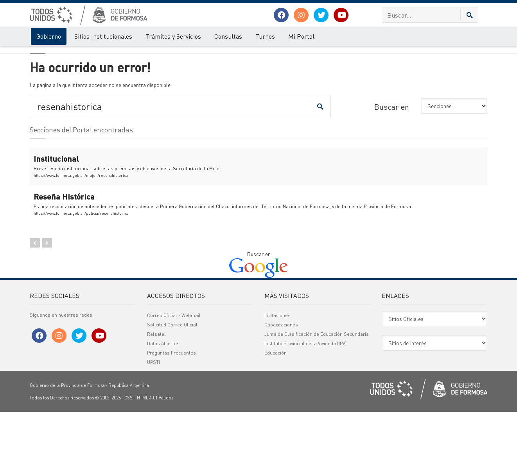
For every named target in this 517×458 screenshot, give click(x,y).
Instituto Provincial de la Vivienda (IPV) (305, 389)
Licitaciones (277, 361)
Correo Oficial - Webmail (174, 361)
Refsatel (156, 380)
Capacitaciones (281, 371)
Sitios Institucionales (103, 36)
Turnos (265, 36)
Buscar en (391, 153)
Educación (275, 399)
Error (62, 54)
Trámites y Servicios (173, 36)
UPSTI (153, 408)
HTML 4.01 (147, 444)
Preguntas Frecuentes (171, 399)
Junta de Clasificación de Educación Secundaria (316, 380)
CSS (128, 444)
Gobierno (48, 36)
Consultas (228, 36)
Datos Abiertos (163, 389)
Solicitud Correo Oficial (172, 371)
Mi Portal (301, 36)
